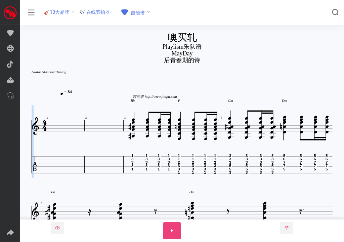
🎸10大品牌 (56, 12)
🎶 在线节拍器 (94, 12)
